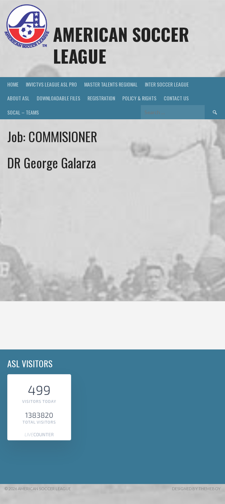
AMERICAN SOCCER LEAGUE (121, 45)
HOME (13, 84)
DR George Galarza (51, 162)
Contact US (176, 98)
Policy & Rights (139, 98)
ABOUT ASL (18, 98)
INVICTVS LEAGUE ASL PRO (51, 84)
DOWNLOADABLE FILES (58, 98)
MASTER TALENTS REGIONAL (111, 84)
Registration (101, 98)
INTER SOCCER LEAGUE (167, 84)
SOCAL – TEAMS (23, 112)
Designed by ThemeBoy (196, 488)
